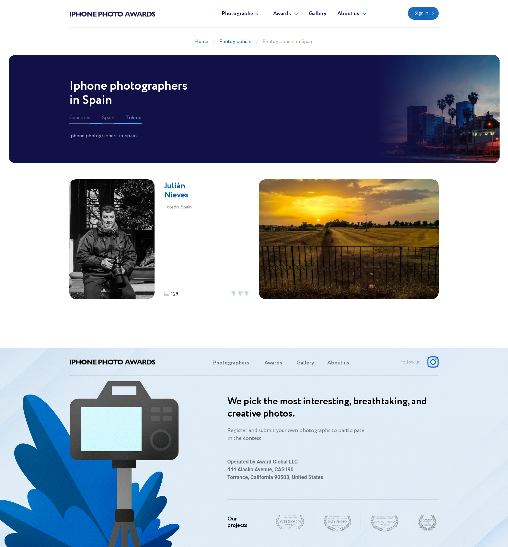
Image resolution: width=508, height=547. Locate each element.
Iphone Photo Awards (112, 13)
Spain (108, 117)
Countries (79, 117)
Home (201, 41)
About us (348, 14)
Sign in (421, 13)
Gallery (318, 14)
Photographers (240, 14)
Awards (282, 14)
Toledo (134, 117)
